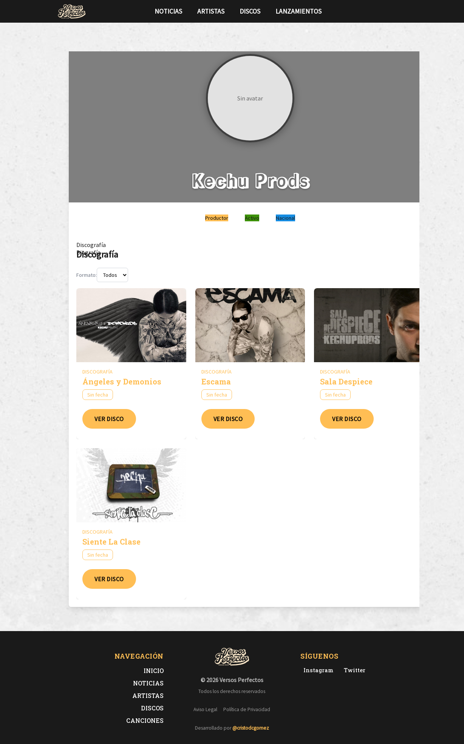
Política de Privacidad (246, 709)
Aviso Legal (205, 709)
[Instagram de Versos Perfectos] (316, 670)
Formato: (86, 275)
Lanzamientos (298, 11)
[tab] (91, 245)
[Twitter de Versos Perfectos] (353, 670)
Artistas (210, 11)
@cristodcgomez (250, 728)
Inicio (154, 671)
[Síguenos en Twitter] (392, 11)
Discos (250, 11)
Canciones (145, 720)
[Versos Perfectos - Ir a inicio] (72, 11)
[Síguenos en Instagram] (404, 11)
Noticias (168, 11)
